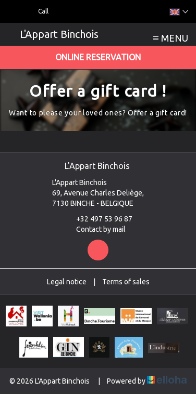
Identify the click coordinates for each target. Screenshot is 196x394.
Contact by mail (95, 229)
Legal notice (67, 282)
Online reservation (98, 57)
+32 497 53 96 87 (98, 219)
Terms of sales (126, 282)
